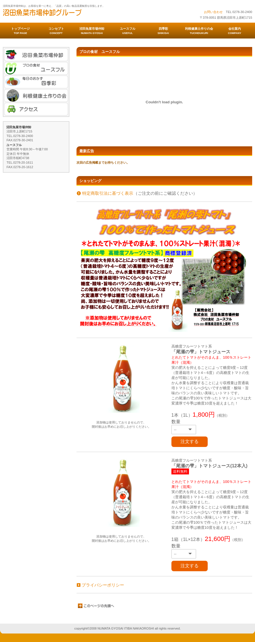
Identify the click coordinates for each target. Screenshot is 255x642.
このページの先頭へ (96, 606)
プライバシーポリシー (100, 585)
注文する (189, 441)
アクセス (36, 109)
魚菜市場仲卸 (36, 54)
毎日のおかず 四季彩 (36, 82)
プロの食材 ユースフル (36, 68)
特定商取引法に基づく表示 (105, 193)
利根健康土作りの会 (36, 95)
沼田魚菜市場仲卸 (59, 14)
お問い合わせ (213, 12)
